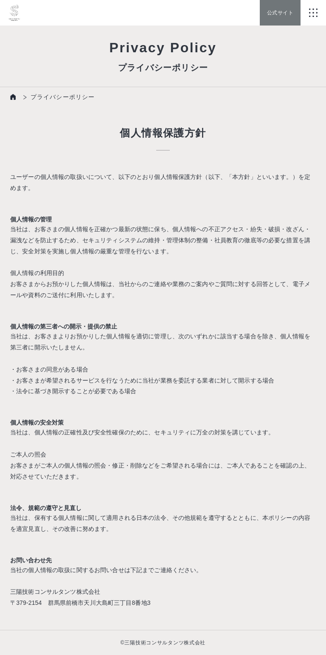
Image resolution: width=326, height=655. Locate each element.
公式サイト (280, 13)
